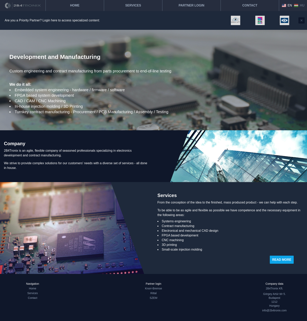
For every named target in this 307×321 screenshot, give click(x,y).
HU (299, 5)
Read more (281, 259)
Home (74, 5)
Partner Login (191, 5)
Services (133, 5)
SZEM (153, 297)
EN (287, 5)
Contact (249, 5)
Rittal (153, 293)
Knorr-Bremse (153, 288)
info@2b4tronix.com (274, 310)
